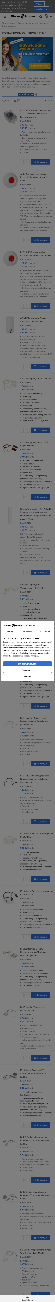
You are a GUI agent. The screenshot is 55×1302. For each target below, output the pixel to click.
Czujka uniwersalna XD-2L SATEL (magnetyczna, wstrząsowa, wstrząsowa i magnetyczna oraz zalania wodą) (36, 513)
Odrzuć (27, 677)
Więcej (39, 4)
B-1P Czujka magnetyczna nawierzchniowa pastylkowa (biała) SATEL (34, 721)
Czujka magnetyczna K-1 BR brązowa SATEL (34, 444)
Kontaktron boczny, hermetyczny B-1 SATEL (36, 835)
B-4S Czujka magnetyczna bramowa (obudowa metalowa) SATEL (35, 1195)
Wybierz (7, 100)
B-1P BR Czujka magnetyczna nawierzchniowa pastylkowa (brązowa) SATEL (34, 779)
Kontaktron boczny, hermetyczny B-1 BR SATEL (36, 893)
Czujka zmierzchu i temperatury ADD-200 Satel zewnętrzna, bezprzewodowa (35, 113)
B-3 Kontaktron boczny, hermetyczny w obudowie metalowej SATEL (33, 952)
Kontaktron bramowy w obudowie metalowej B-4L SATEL (33, 1073)
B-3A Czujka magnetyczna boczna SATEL (33, 1009)
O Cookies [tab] (45, 631)
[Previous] (45, 101)
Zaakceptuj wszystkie (27, 664)
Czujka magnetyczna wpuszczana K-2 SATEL (31, 586)
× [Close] (52, 6)
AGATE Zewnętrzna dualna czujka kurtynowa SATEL (33, 320)
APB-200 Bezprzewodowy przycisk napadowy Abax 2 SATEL (33, 177)
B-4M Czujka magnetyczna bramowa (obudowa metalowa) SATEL (35, 1140)
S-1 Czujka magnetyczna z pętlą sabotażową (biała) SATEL (35, 1251)
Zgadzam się (41, 9)
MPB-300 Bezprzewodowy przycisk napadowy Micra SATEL (36, 254)
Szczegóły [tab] (27, 631)
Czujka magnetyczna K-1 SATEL (35, 378)
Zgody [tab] (10, 631)
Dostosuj (27, 670)
